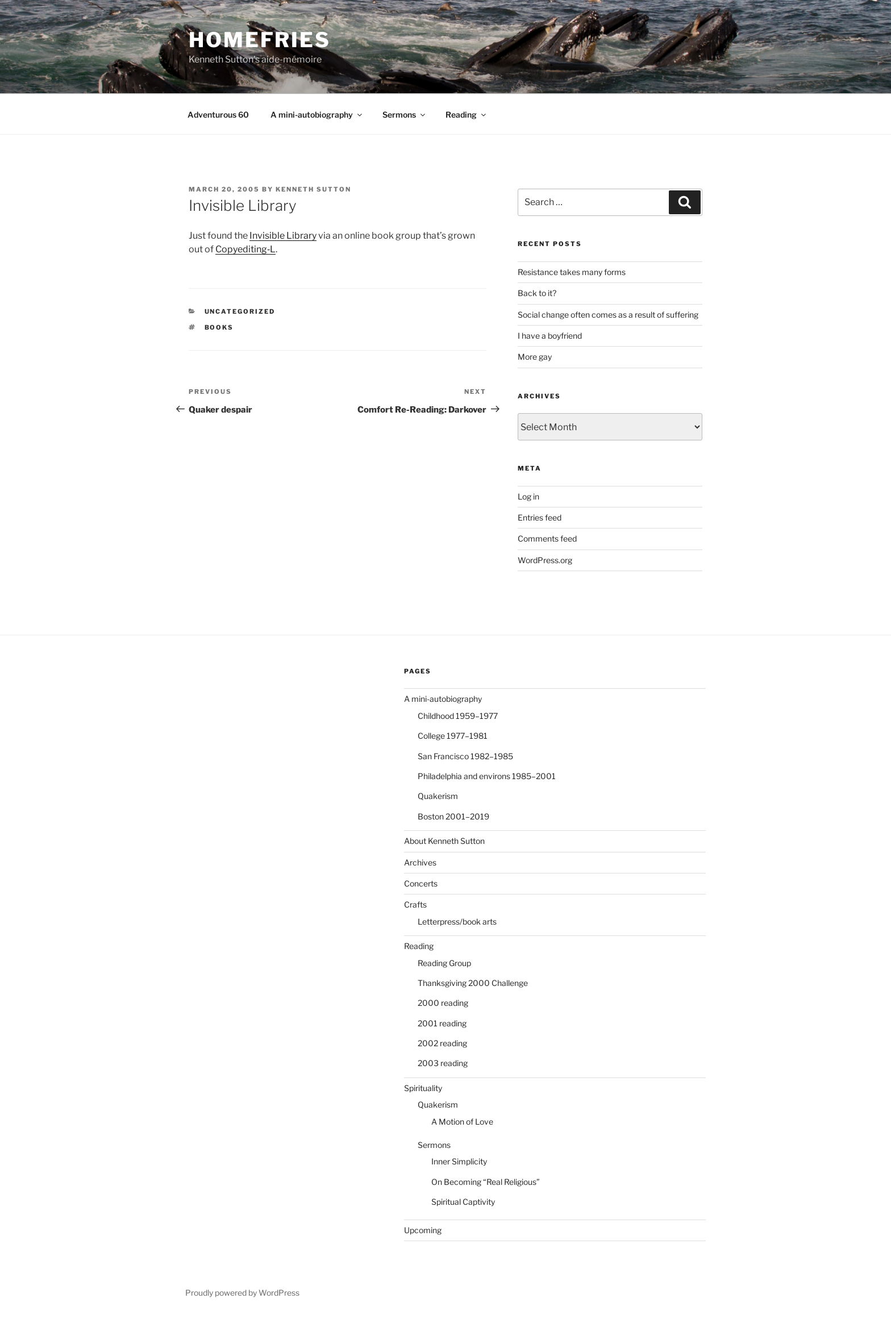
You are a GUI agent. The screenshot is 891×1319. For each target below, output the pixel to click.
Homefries (260, 39)
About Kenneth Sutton (444, 841)
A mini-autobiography (317, 114)
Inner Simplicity (459, 1161)
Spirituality (423, 1088)
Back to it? (537, 293)
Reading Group (444, 963)
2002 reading (442, 1043)
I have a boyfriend (550, 335)
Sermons (404, 114)
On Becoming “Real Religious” (485, 1182)
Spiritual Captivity (463, 1201)
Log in (528, 496)
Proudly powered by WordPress (242, 1292)
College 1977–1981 (453, 735)
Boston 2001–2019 (453, 816)
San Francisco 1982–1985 (465, 756)
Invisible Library (283, 235)
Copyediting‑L (245, 249)
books (219, 327)
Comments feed (547, 538)
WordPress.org (545, 560)
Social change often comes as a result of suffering (608, 314)
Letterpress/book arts (457, 921)
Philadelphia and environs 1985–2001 (487, 776)
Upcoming (423, 1230)
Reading (467, 114)
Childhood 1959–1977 (458, 716)
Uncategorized (240, 311)
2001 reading (442, 1023)
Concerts (421, 883)
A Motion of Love (462, 1121)
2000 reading (443, 1003)
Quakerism (438, 796)
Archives (420, 862)
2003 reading (443, 1063)
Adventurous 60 (218, 114)
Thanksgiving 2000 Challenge (473, 983)
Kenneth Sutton (313, 189)
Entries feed (539, 517)
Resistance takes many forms (572, 272)
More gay (535, 356)
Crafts (415, 904)
